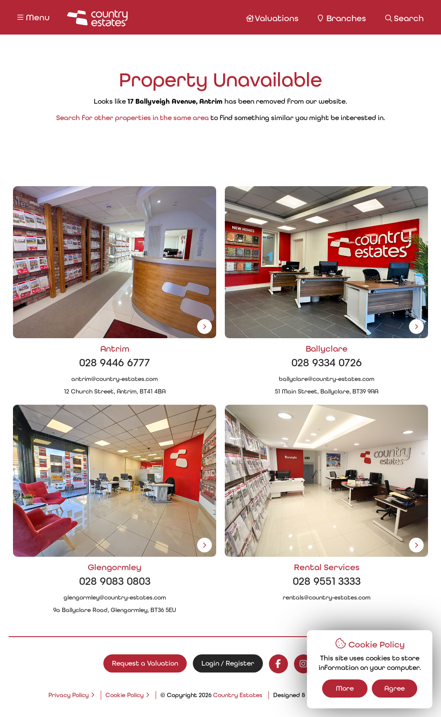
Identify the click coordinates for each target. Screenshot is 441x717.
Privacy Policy (68, 695)
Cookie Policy (124, 695)
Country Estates (237, 695)
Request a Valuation (145, 663)
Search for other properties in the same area (132, 118)
